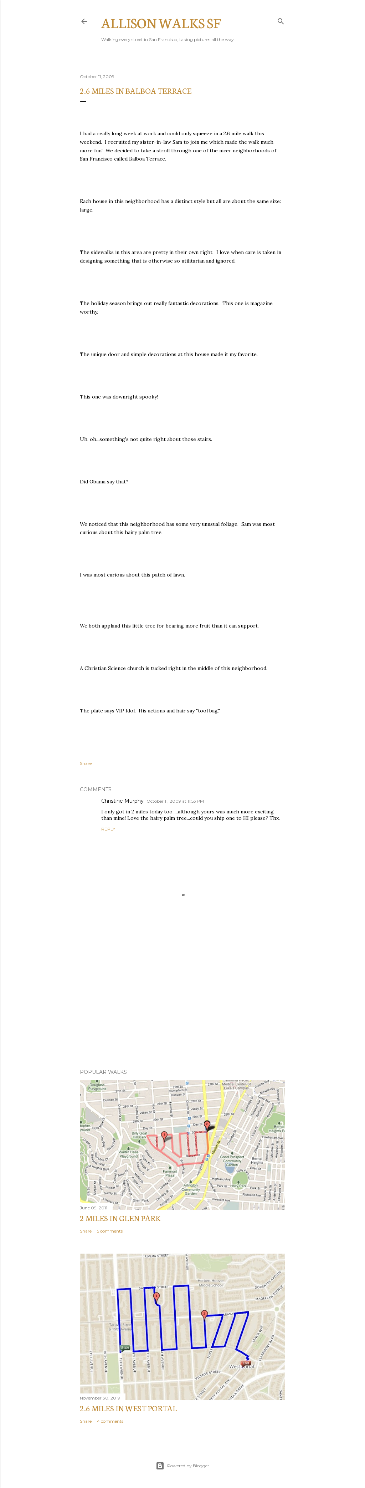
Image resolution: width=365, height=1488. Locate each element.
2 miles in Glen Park (120, 1217)
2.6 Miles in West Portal (128, 1407)
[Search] (281, 20)
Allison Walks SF (161, 22)
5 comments (110, 1231)
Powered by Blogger (182, 1466)
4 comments (110, 1421)
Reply (108, 829)
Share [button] (86, 763)
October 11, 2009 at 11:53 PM (175, 801)
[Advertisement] (182, 1001)
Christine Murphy (122, 801)
